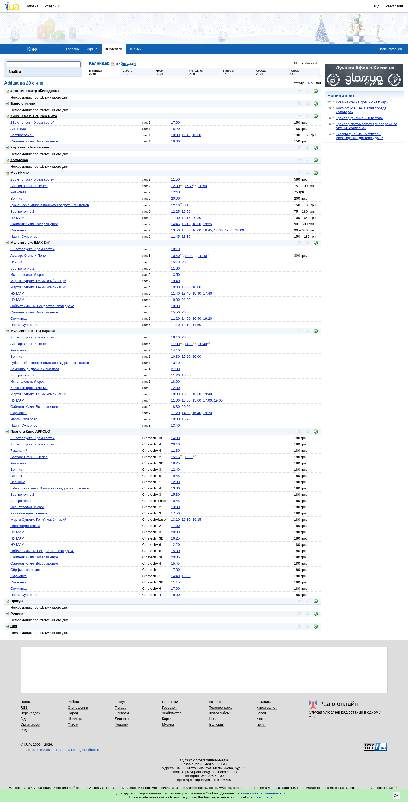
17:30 (218, 230)
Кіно (260, 719)
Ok (396, 796)
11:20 (175, 318)
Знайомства (172, 713)
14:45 (175, 224)
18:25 (175, 463)
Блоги (261, 713)
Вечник (16, 198)
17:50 (196, 325)
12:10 (175, 205)
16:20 (186, 419)
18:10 (175, 249)
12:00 (175, 186)
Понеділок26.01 (196, 72)
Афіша (92, 49)
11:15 (175, 582)
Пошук (120, 702)
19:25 (207, 224)
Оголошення (78, 707)
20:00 (175, 198)
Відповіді (216, 724)
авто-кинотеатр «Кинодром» (32, 91)
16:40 (196, 318)
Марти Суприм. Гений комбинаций (38, 281)
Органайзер (30, 724)
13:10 (186, 325)
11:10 (175, 325)
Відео (25, 719)
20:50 (186, 407)
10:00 (175, 135)
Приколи (122, 713)
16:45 (207, 230)
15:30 (175, 494)
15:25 (186, 211)
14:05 (189, 205)
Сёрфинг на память (26, 570)
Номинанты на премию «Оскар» (362, 102)
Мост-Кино (17, 173)
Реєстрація (394, 6)
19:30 (228, 230)
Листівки (122, 719)
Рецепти (122, 724)
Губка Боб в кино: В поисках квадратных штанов (49, 205)
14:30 (186, 230)
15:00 (196, 400)
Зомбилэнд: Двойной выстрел (34, 369)
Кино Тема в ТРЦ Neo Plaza (31, 116)
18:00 (175, 382)
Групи (261, 724)
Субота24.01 (127, 72)
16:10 (186, 520)
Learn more (263, 797)
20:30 (196, 218)
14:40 (189, 256)
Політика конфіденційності (77, 750)
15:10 (175, 262)
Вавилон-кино (20, 103)
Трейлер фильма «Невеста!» (359, 118)
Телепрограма (221, 707)
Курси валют (267, 707)
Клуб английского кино (28, 147)
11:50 (175, 179)
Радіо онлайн (338, 703)
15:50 (175, 312)
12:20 (175, 545)
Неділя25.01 (160, 72)
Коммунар (17, 160)
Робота (73, 702)
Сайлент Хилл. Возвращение (34, 141)
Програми (170, 702)
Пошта (26, 702)
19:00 (175, 141)
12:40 (175, 192)
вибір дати (126, 63)
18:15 (186, 218)
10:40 (175, 256)
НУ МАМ (17, 218)
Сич (11, 626)
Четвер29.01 (294, 72)
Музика (168, 724)
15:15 (175, 457)
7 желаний (18, 450)
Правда (14, 601)
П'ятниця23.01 (95, 72)
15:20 (175, 129)
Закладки (264, 702)
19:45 (175, 476)
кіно (349, 95)
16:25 (175, 538)
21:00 (186, 300)
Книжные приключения (29, 388)
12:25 (175, 211)
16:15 (186, 224)
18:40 (202, 256)
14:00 (186, 318)
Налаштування (390, 49)
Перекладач (30, 713)
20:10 (175, 444)
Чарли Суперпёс (23, 236)
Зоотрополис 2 (22, 135)
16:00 (196, 230)
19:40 (175, 281)
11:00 (175, 344)
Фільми (135, 49)
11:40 (175, 293)
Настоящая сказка (25, 526)
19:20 (207, 318)
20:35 (175, 557)
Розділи (51, 6)
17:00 (175, 122)
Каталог (215, 702)
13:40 (186, 293)
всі (318, 83)
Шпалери (75, 719)
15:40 (196, 293)
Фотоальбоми (220, 713)
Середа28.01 (261, 72)
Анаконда (18, 129)
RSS (24, 707)
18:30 (196, 224)
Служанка (18, 230)
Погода (120, 707)
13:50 (175, 230)
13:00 (186, 287)
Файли (73, 724)
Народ (73, 713)
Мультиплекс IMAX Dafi (28, 242)
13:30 (196, 135)
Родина (14, 613)
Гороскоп (169, 707)
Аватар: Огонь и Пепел (29, 186)
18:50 (202, 186)
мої (310, 83)
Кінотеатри (113, 49)
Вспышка (17, 482)
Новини (215, 719)
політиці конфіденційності (264, 793)
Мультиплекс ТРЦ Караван (31, 331)
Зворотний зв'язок (35, 750)
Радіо (25, 730)
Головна (32, 6)
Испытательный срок (27, 275)
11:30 (175, 268)
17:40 (207, 293)
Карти (167, 719)
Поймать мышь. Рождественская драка (42, 306)
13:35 (186, 236)
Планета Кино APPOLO (28, 431)
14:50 (189, 344)
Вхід (376, 6)
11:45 (186, 135)
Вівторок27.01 (228, 72)
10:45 (175, 501)
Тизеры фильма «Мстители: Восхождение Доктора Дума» (359, 136)
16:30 (196, 394)
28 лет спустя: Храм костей (32, 122)
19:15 (196, 520)
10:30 (175, 356)
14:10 (175, 350)
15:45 (189, 186)
